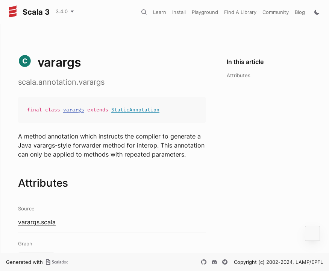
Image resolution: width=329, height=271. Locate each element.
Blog (300, 12)
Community (275, 12)
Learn (159, 12)
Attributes (238, 75)
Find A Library (240, 12)
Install (179, 12)
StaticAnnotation (135, 110)
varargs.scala (37, 222)
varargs (73, 110)
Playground (205, 12)
